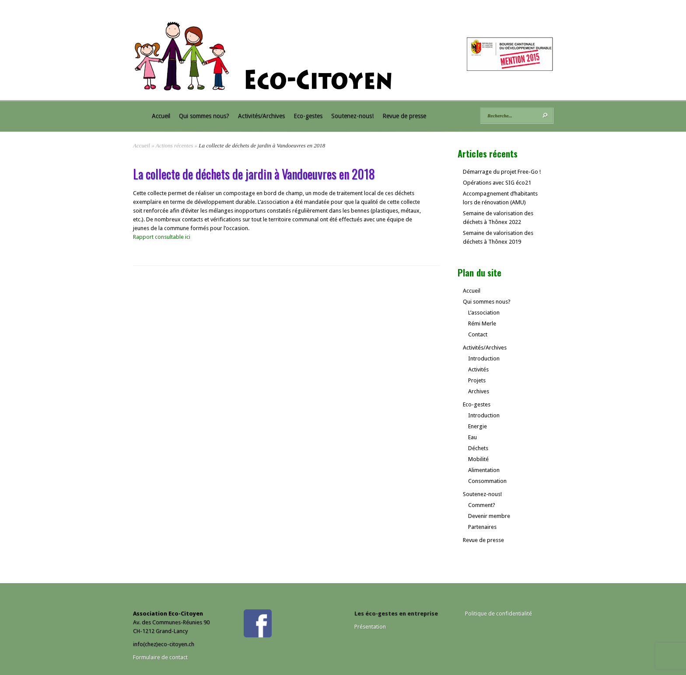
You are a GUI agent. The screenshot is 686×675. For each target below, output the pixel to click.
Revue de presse (404, 115)
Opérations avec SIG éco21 (497, 182)
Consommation (487, 481)
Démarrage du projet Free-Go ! (502, 171)
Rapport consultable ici (161, 237)
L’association (484, 312)
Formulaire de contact (160, 657)
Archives (478, 391)
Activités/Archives (261, 115)
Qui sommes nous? (204, 115)
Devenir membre (489, 516)
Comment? (481, 505)
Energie (477, 426)
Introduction (484, 358)
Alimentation (484, 470)
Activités (478, 369)
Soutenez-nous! (352, 115)
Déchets (478, 448)
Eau (472, 437)
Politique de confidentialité (498, 613)
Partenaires (482, 527)
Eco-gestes (308, 115)
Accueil (161, 115)
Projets (477, 380)
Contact (477, 334)
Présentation (370, 626)
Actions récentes (174, 145)
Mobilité (478, 459)
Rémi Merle (482, 323)
